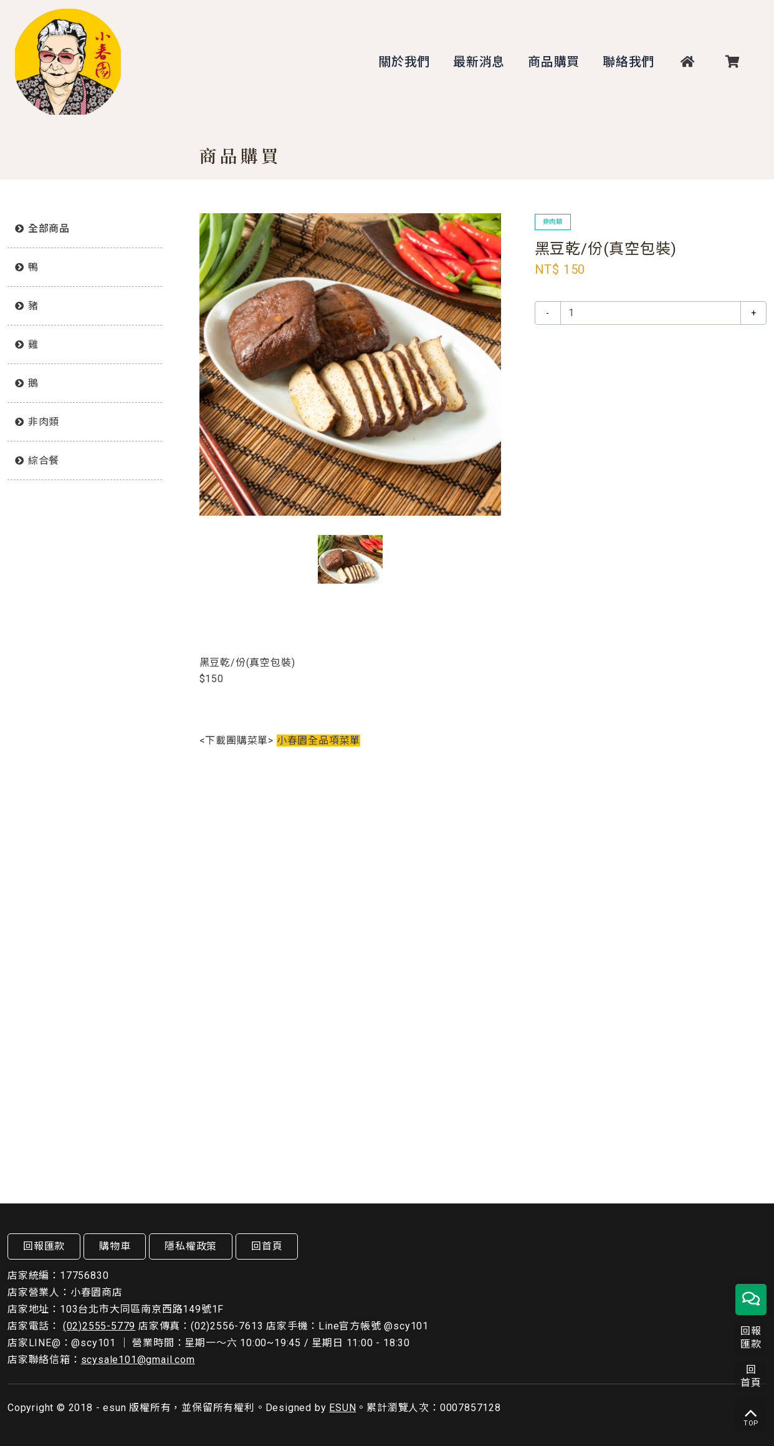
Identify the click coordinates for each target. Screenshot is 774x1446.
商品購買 (554, 61)
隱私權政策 (191, 1246)
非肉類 (43, 422)
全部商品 (49, 228)
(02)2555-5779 (99, 1326)
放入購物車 (650, 352)
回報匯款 (44, 1246)
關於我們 (404, 61)
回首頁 (266, 1246)
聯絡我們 (628, 61)
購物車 (114, 1246)
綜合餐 (43, 460)
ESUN (342, 1408)
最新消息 (479, 61)
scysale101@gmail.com (138, 1360)
